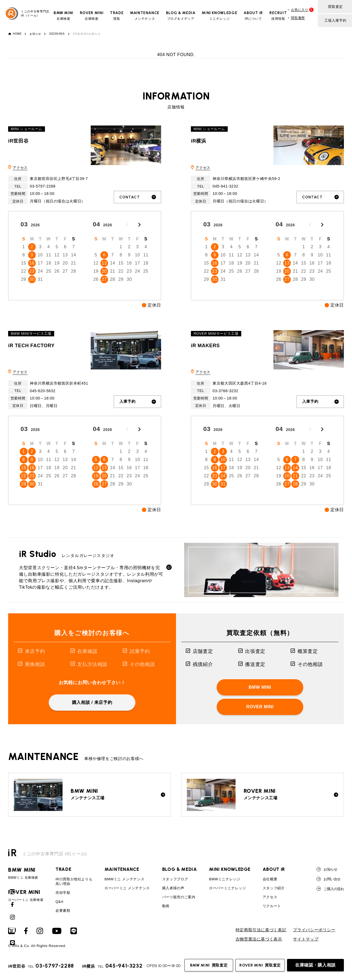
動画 (166, 906)
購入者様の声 (173, 888)
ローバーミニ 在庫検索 (25, 895)
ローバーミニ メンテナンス (127, 888)
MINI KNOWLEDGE (229, 869)
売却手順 (63, 893)
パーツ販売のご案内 (178, 897)
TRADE (63, 869)
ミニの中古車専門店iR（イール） (27, 13)
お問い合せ (328, 879)
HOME (17, 34)
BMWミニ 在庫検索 (25, 873)
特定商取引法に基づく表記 (261, 930)
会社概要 (270, 879)
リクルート (272, 906)
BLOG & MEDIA (179, 869)
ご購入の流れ (330, 889)
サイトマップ (305, 939)
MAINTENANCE (122, 869)
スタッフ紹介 (274, 888)
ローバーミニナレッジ (227, 888)
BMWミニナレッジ (224, 879)
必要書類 (63, 911)
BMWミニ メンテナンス (124, 879)
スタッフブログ (175, 879)
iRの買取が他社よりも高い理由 (74, 881)
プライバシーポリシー (314, 930)
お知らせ (35, 34)
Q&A (59, 902)
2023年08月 (57, 34)
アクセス (20, 168)
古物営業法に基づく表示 (259, 939)
